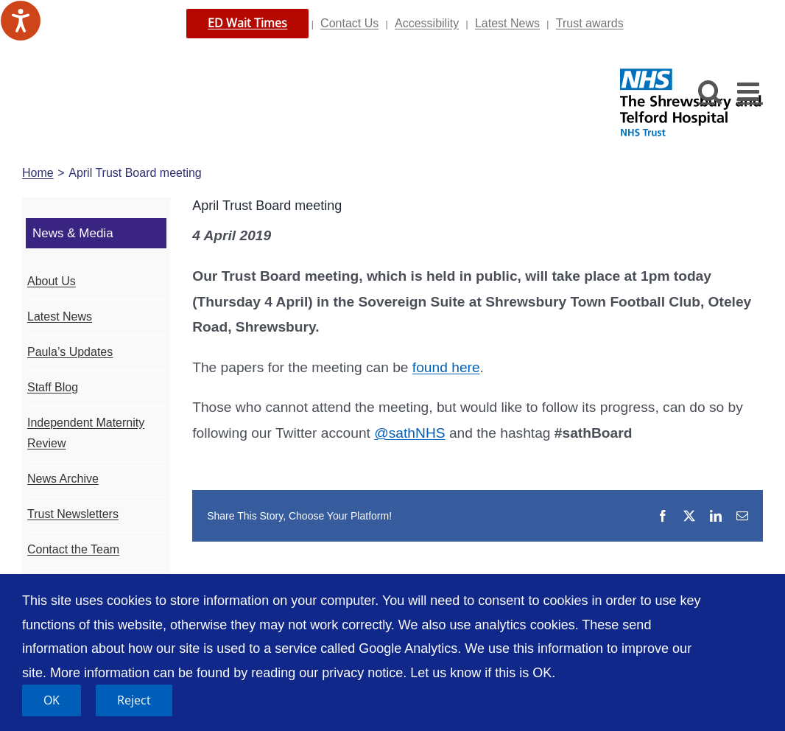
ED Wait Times (247, 23)
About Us (51, 281)
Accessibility (427, 23)
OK (51, 700)
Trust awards (590, 23)
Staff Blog (52, 387)
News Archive (63, 478)
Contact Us (349, 23)
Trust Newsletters (73, 514)
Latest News (507, 23)
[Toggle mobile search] (710, 91)
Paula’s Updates (70, 352)
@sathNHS (409, 433)
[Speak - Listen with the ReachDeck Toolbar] (21, 21)
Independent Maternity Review (85, 433)
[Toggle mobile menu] (750, 91)
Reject (134, 700)
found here (446, 367)
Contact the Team (73, 549)
